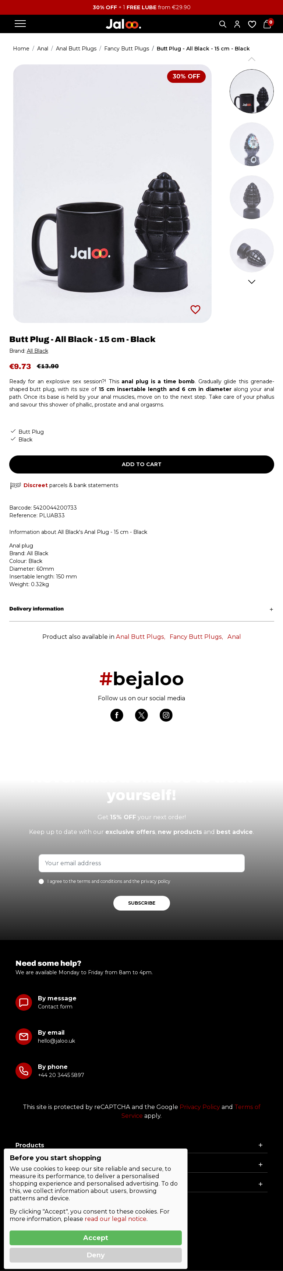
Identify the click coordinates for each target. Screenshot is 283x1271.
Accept (95, 1238)
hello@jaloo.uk (56, 1041)
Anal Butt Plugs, (140, 636)
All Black (37, 351)
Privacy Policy (200, 1106)
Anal (234, 636)
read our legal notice (115, 1218)
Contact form (55, 1006)
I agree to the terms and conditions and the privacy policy (108, 881)
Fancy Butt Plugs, (196, 636)
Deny (95, 1255)
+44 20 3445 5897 (61, 1075)
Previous (251, 59)
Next (251, 281)
